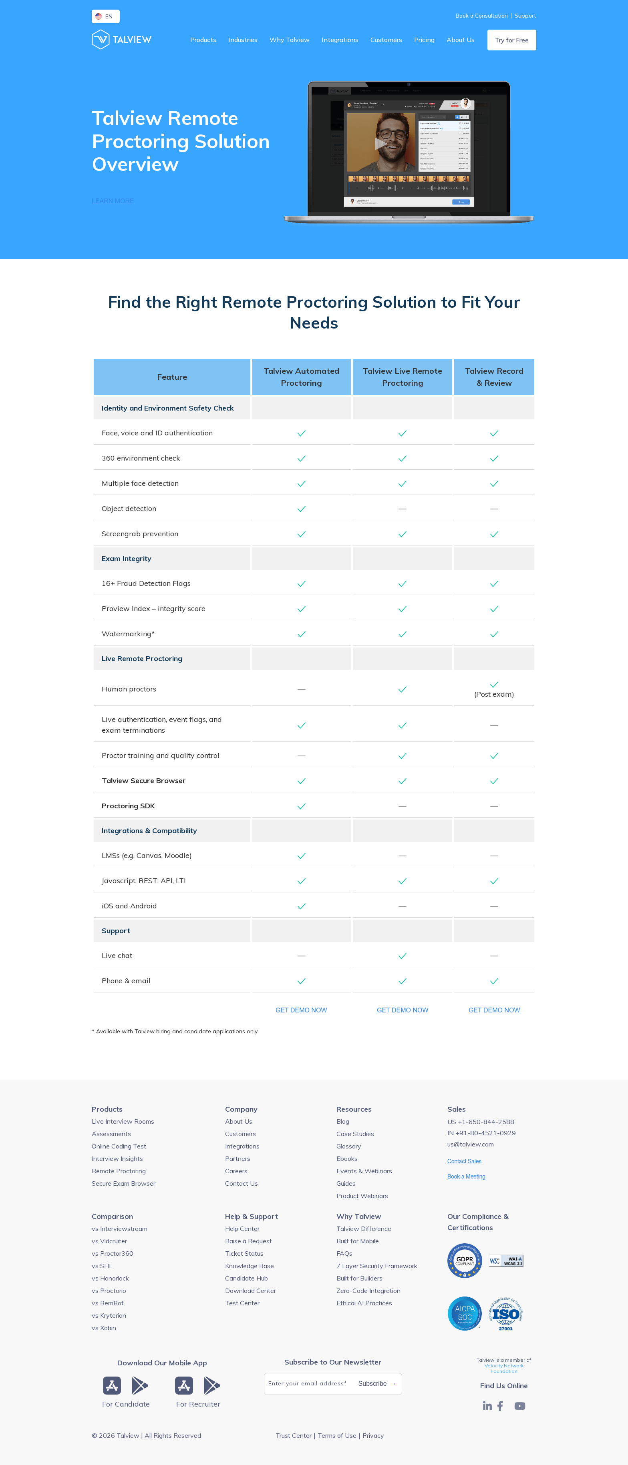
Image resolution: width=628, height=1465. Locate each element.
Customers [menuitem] (386, 40)
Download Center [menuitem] (250, 1291)
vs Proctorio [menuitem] (109, 1291)
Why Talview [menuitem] (290, 40)
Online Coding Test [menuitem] (119, 1146)
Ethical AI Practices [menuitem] (364, 1303)
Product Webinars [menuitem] (362, 1196)
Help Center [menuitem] (242, 1229)
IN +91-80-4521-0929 (481, 1133)
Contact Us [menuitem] (241, 1183)
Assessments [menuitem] (111, 1134)
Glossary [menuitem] (348, 1146)
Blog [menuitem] (342, 1121)
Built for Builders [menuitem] (359, 1278)
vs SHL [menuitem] (102, 1266)
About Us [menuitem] (461, 40)
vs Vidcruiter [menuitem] (109, 1241)
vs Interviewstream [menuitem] (119, 1229)
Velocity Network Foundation (504, 1368)
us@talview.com (470, 1144)
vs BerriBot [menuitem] (108, 1303)
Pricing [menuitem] (424, 40)
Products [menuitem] (203, 40)
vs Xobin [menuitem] (104, 1328)
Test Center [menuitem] (242, 1303)
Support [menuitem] (525, 15)
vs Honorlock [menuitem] (110, 1278)
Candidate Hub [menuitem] (246, 1278)
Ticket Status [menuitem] (244, 1253)
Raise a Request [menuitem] (248, 1241)
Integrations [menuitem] (340, 40)
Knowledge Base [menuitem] (249, 1266)
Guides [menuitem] (346, 1183)
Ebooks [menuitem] (347, 1158)
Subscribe (377, 1383)
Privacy (373, 1435)
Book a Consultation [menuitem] (482, 15)
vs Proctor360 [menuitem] (112, 1253)
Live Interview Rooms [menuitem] (123, 1121)
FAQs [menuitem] (344, 1253)
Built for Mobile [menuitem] (357, 1241)
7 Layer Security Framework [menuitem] (376, 1266)
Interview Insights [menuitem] (117, 1158)
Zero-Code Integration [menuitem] (368, 1291)
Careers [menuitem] (236, 1171)
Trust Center (294, 1435)
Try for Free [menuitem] (512, 40)
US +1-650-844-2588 (480, 1122)
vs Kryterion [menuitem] (109, 1315)
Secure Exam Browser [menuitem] (123, 1183)
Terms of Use (337, 1435)
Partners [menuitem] (237, 1158)
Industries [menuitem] (243, 40)
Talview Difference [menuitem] (363, 1229)
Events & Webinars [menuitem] (364, 1171)
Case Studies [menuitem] (355, 1134)
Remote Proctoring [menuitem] (119, 1171)
